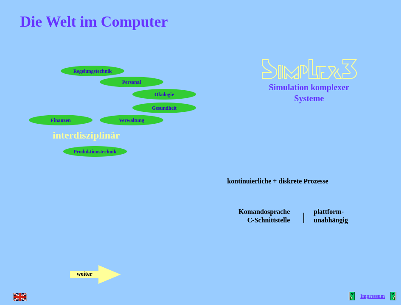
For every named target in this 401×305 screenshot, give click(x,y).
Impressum (372, 296)
